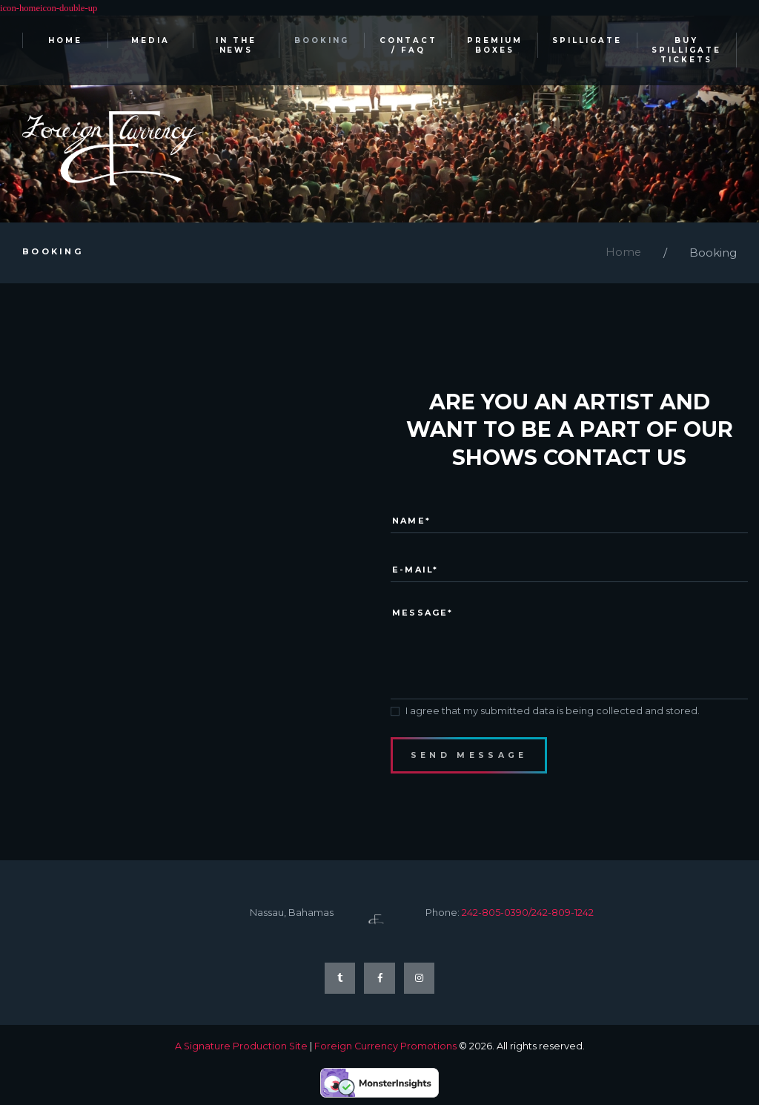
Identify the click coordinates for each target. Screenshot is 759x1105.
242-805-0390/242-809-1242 (528, 920)
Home (623, 254)
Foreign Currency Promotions (385, 1054)
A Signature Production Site (240, 1054)
